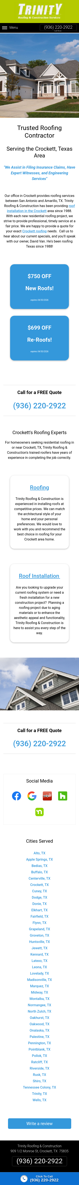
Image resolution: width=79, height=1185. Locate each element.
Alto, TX (40, 852)
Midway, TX (39, 992)
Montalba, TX (39, 998)
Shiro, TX (39, 1080)
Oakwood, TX (39, 1023)
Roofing (39, 487)
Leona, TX (39, 966)
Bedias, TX (40, 865)
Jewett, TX (40, 947)
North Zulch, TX (39, 1011)
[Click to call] (39, 1178)
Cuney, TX (39, 890)
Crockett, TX (39, 884)
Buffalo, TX (39, 871)
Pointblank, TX (39, 1049)
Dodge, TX (39, 897)
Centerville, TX (39, 878)
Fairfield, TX (39, 916)
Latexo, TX (39, 960)
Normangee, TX (39, 1004)
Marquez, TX (39, 985)
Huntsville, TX (39, 941)
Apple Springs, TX (39, 859)
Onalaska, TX (40, 1030)
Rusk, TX (39, 1074)
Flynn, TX (40, 922)
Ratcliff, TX (39, 1061)
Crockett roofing (34, 231)
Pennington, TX (39, 1042)
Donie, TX (39, 903)
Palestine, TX (40, 1036)
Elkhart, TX (39, 909)
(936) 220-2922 (58, 27)
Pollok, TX (39, 1055)
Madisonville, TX (39, 979)
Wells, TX (40, 1099)
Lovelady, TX (39, 973)
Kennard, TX (39, 954)
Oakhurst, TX (39, 1017)
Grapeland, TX (39, 928)
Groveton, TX (39, 935)
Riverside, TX (39, 1068)
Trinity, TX (39, 1093)
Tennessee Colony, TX (39, 1087)
